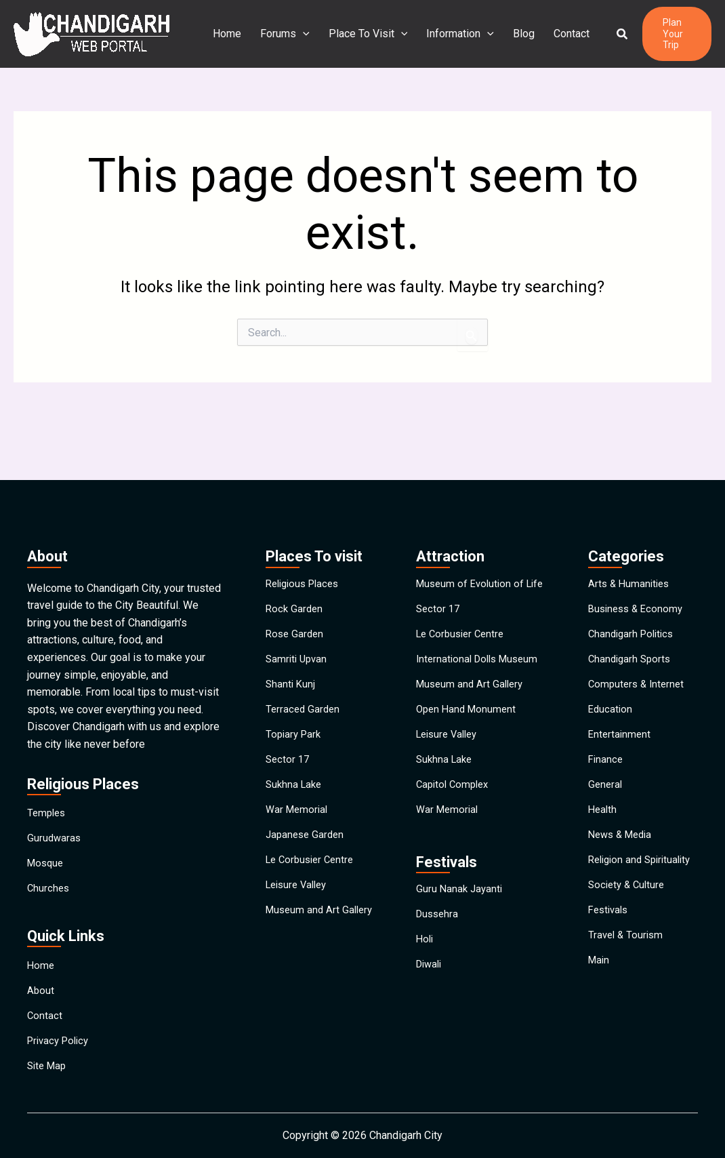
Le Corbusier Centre (313, 875)
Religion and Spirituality (617, 881)
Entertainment (620, 719)
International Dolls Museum (481, 637)
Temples (47, 761)
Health (603, 813)
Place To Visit (362, 34)
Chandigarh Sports (631, 626)
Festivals (610, 948)
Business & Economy (638, 563)
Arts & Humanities (631, 532)
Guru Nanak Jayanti (460, 909)
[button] (606, 34)
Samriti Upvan (298, 626)
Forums (282, 34)
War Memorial (298, 813)
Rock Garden (295, 563)
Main (599, 1011)
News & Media (623, 844)
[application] (300, 34)
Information (452, 34)
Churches (49, 855)
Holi (425, 971)
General (606, 782)
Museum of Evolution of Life (472, 538)
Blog (513, 33)
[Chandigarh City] (91, 32)
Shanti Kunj (291, 657)
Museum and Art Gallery (304, 943)
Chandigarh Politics (634, 594)
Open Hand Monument (468, 699)
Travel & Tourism (627, 980)
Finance (606, 750)
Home (227, 33)
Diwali (430, 1003)
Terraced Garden (304, 688)
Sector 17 (289, 750)
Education (611, 688)
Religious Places (306, 532)
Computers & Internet (638, 657)
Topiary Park (295, 719)
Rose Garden (296, 594)
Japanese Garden (307, 844)
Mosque (46, 824)
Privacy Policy (61, 1032)
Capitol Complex (455, 792)
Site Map (48, 1063)
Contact (558, 33)
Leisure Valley (299, 906)
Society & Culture (628, 917)
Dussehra (438, 940)
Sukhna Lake (295, 782)
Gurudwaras (55, 792)
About (41, 969)
